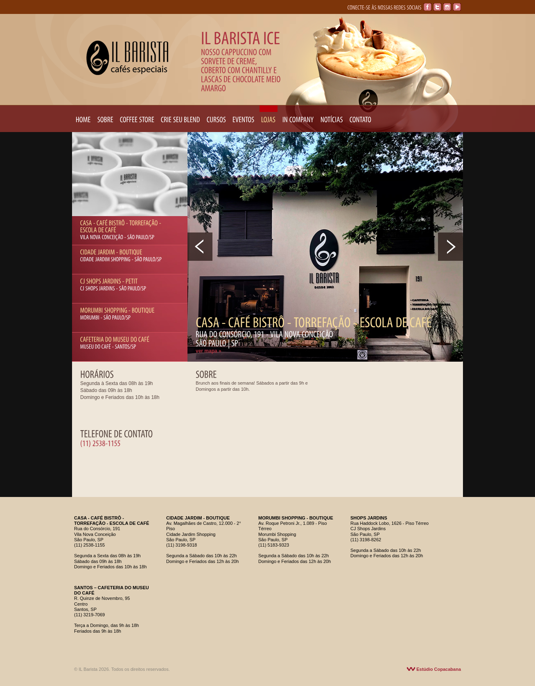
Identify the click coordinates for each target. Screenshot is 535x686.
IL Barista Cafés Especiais (127, 58)
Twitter (437, 7)
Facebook (427, 7)
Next (450, 246)
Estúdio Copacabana (434, 669)
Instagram (447, 7)
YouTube (457, 7)
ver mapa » (208, 351)
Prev (199, 246)
